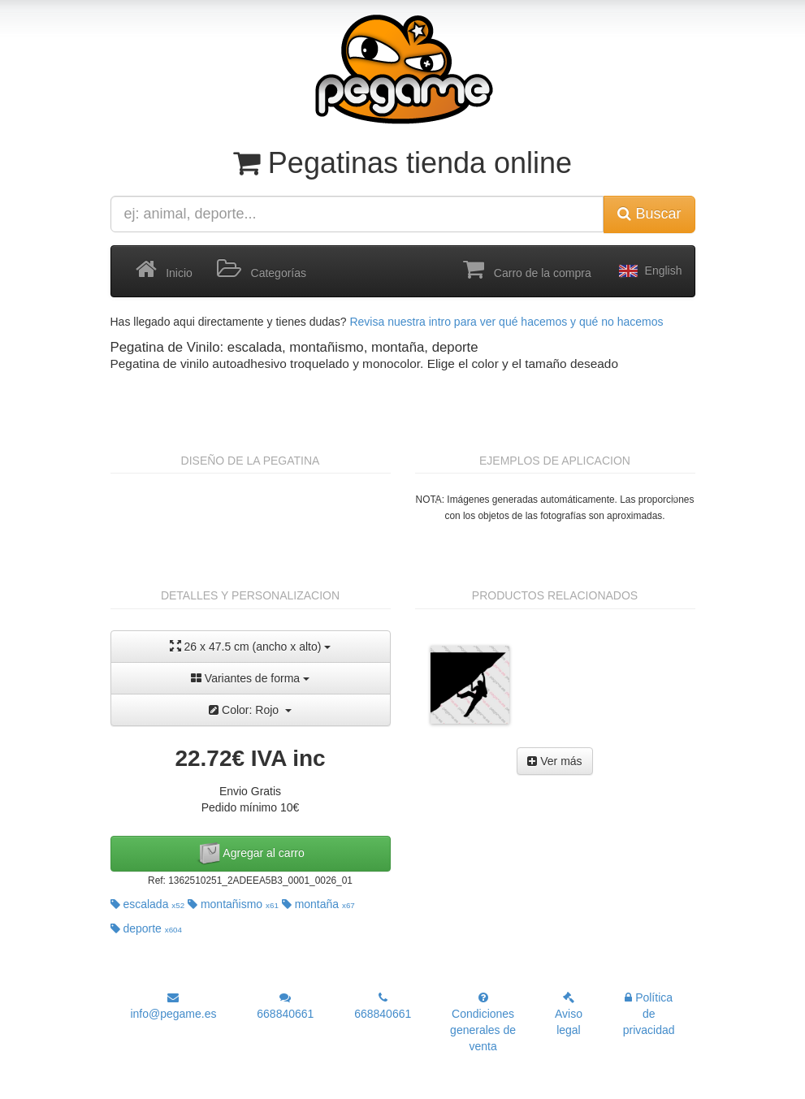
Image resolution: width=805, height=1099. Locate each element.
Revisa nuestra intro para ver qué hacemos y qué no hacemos (506, 321)
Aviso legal (568, 1014)
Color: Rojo (250, 709)
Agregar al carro (250, 854)
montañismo (233, 904)
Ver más (554, 761)
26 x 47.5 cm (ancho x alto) (250, 646)
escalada (147, 904)
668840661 (285, 1006)
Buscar (649, 214)
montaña (318, 904)
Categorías (261, 269)
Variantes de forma (250, 678)
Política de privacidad (649, 1013)
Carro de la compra (527, 269)
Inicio (164, 269)
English (649, 271)
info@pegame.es (173, 1006)
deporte (146, 928)
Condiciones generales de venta (483, 1022)
